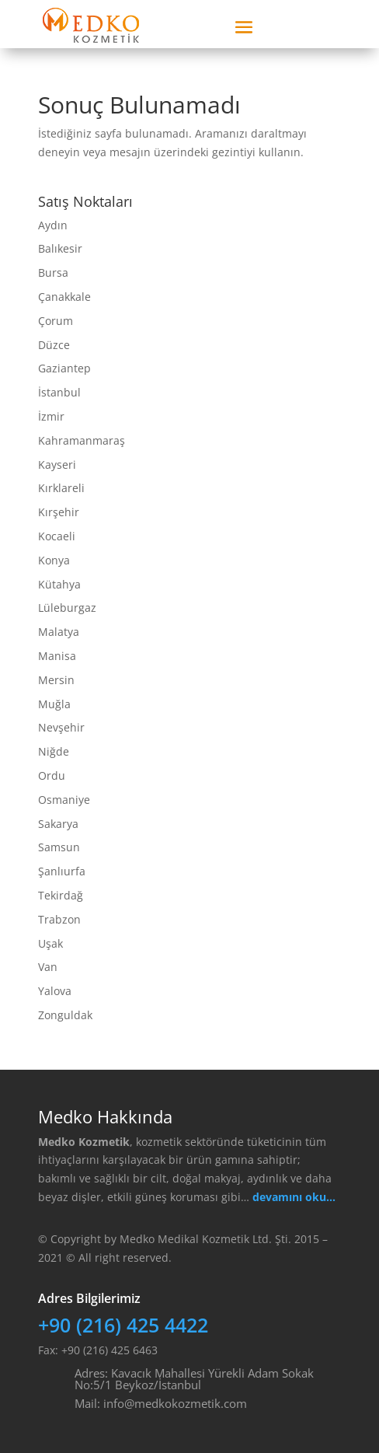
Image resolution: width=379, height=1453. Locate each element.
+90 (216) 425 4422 (123, 1325)
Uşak (50, 943)
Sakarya (58, 823)
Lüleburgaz (67, 607)
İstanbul (59, 392)
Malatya (58, 631)
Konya (54, 560)
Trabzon (59, 919)
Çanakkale (64, 296)
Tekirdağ (60, 895)
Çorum (55, 320)
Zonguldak (65, 1015)
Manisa (57, 655)
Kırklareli (61, 487)
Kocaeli (56, 536)
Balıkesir (60, 248)
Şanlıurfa (61, 871)
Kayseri (57, 464)
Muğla (54, 704)
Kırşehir (58, 512)
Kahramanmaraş (81, 440)
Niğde (53, 751)
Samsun (59, 847)
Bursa (53, 272)
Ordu (51, 775)
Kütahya (59, 584)
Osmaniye (64, 799)
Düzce (54, 344)
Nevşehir (61, 727)
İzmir (51, 416)
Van (47, 966)
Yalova (54, 990)
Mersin (56, 679)
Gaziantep (64, 368)
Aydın (53, 225)
